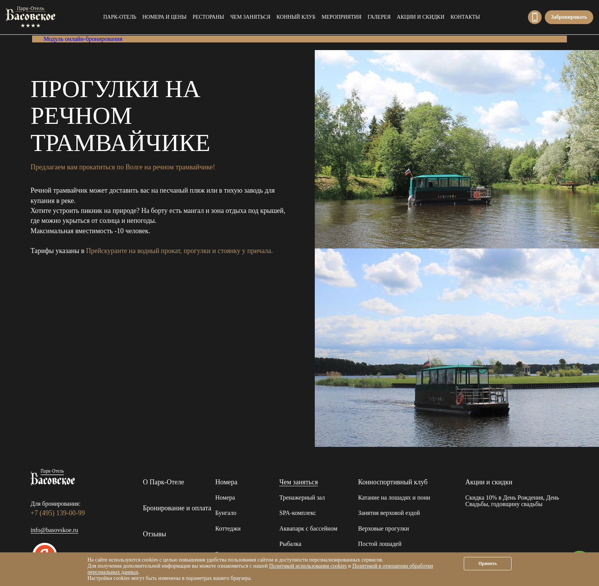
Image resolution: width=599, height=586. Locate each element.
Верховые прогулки (383, 528)
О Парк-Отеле (163, 482)
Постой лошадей (379, 544)
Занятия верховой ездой (389, 513)
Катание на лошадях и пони (394, 497)
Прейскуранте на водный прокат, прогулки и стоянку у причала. (179, 251)
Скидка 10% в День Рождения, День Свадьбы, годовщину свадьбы (512, 501)
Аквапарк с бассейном (308, 528)
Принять (487, 563)
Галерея (378, 17)
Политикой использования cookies (307, 566)
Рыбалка (290, 544)
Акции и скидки (421, 17)
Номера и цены (164, 17)
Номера (226, 482)
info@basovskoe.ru (54, 530)
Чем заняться (250, 17)
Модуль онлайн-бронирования (83, 39)
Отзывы (154, 534)
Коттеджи (228, 528)
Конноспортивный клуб (392, 482)
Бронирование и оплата (177, 508)
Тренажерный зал (302, 497)
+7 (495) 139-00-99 (535, 17)
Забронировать (569, 17)
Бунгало (225, 513)
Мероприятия (341, 17)
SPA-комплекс (297, 513)
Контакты (465, 17)
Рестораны (208, 17)
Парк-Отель (119, 17)
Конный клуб (296, 17)
